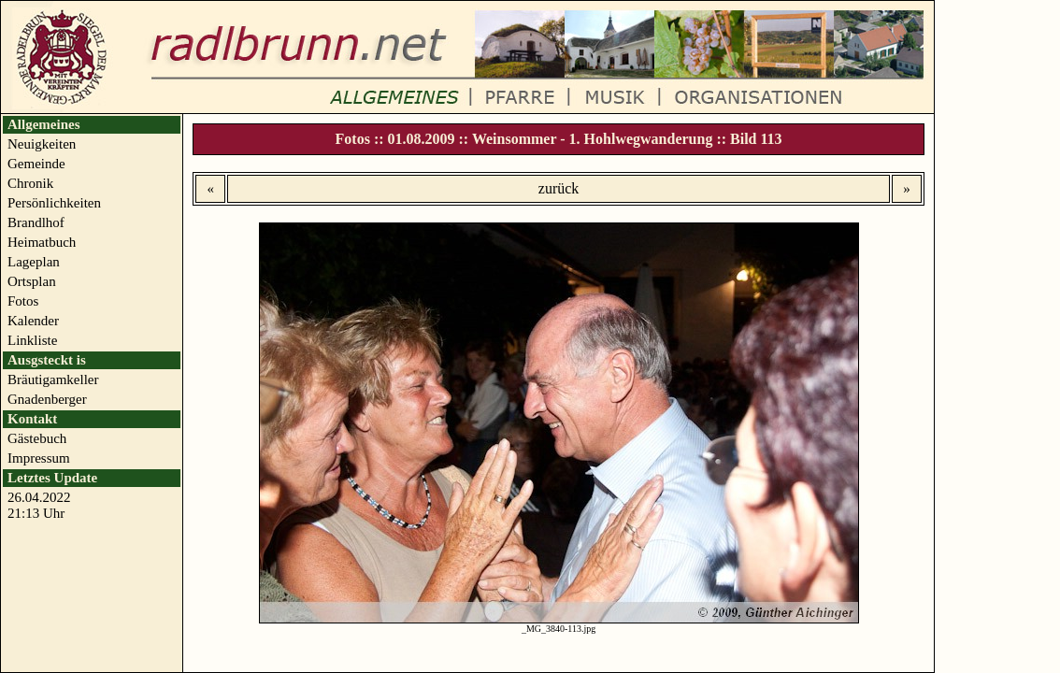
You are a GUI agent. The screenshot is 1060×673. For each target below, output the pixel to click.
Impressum (38, 458)
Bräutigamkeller (52, 379)
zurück (559, 188)
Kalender (33, 320)
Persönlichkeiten (54, 202)
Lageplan (33, 261)
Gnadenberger (47, 399)
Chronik (30, 183)
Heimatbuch (41, 242)
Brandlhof (35, 222)
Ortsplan (31, 281)
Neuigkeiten (41, 143)
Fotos (22, 301)
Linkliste (32, 340)
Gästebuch (36, 438)
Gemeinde (36, 163)
